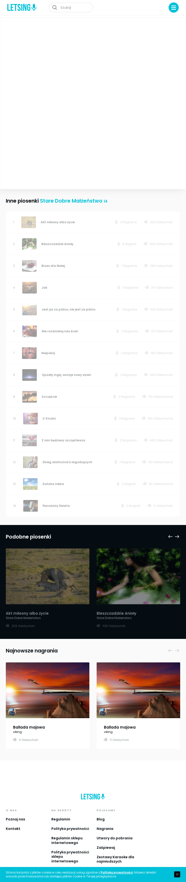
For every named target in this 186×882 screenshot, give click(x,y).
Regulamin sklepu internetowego (67, 833)
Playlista (170, 24)
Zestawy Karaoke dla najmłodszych (115, 852)
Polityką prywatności (117, 872)
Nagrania (105, 821)
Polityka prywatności (70, 821)
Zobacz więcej (47, 146)
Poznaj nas (15, 812)
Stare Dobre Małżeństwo (121, 59)
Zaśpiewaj (106, 840)
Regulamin (60, 812)
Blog (101, 812)
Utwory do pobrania (114, 831)
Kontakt (13, 821)
